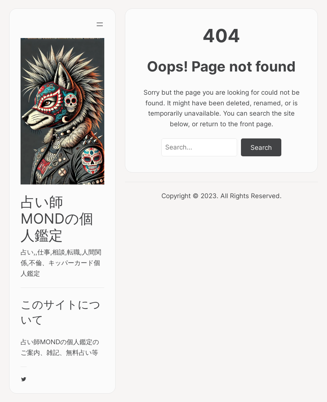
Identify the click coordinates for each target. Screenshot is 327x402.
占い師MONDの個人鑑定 (57, 218)
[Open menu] (99, 24)
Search (261, 147)
